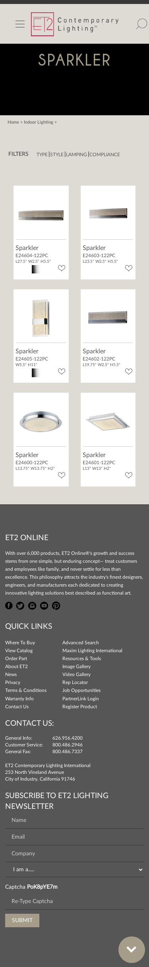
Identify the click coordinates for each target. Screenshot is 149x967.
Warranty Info (19, 698)
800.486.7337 (67, 751)
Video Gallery (76, 674)
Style (57, 154)
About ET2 (16, 666)
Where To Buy (20, 642)
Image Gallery (76, 666)
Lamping (76, 154)
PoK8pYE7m (42, 887)
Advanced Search (80, 642)
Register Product (79, 706)
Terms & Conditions (25, 690)
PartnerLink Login (80, 698)
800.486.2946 (67, 744)
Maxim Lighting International (92, 650)
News (11, 674)
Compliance (104, 154)
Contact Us (17, 706)
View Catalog (19, 650)
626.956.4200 (67, 738)
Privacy (12, 682)
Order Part (16, 658)
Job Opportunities (81, 690)
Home (13, 122)
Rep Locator (75, 682)
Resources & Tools (81, 658)
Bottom (127, 945)
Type (42, 154)
